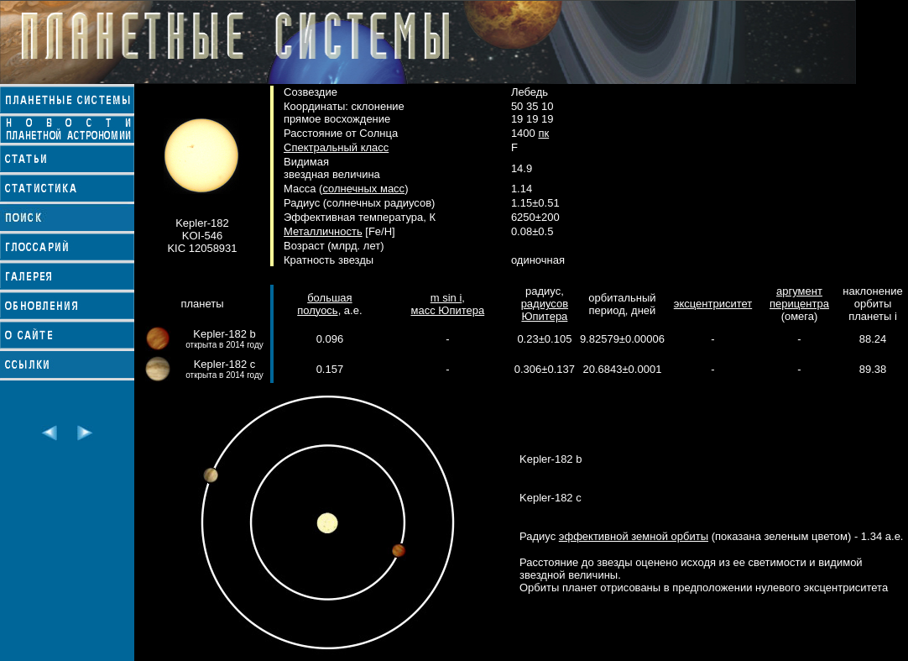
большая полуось (324, 304)
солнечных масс (363, 188)
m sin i (446, 297)
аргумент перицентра (799, 297)
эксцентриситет (713, 303)
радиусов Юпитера (544, 310)
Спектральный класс (336, 147)
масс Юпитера (447, 310)
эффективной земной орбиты (633, 536)
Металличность (323, 231)
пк (543, 133)
